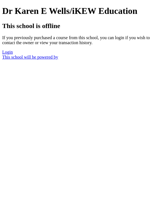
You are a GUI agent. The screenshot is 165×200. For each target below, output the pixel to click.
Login (7, 52)
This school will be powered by (30, 57)
